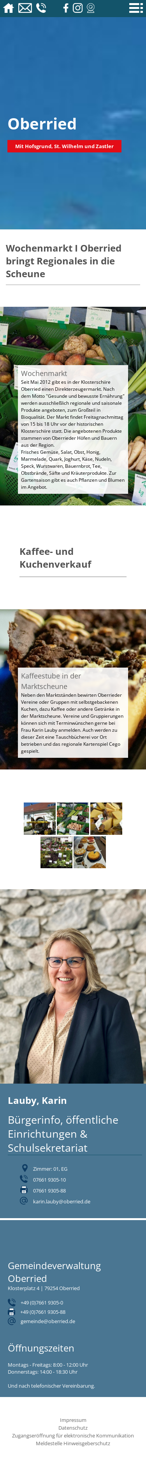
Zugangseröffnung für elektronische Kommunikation (73, 1435)
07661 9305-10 (49, 1179)
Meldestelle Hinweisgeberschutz (73, 1443)
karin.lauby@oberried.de (61, 1201)
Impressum (73, 1419)
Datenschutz (73, 1427)
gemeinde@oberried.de (48, 1321)
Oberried (42, 123)
